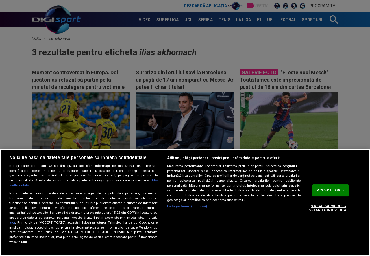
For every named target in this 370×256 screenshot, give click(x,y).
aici (12, 222)
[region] (185, 202)
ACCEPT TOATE (331, 190)
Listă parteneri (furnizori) (187, 206)
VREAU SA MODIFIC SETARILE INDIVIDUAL (328, 208)
